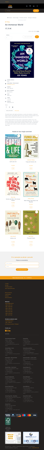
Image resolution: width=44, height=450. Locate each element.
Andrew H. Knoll (13, 159)
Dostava (7, 295)
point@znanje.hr (9, 408)
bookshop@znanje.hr (10, 342)
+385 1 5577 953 (8, 314)
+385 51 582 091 (8, 308)
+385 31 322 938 (9, 389)
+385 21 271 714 (9, 360)
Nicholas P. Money (31, 159)
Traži (36, 10)
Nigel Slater (31, 236)
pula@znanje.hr (27, 342)
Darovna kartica (8, 297)
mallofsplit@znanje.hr (28, 400)
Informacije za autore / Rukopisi (12, 324)
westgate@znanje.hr (28, 381)
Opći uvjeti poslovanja (10, 288)
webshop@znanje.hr (9, 303)
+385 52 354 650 (8, 313)
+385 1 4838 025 (9, 398)
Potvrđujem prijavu (22, 269)
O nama (6, 283)
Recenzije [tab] (17, 110)
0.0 (34, 31)
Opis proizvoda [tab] (9, 110)
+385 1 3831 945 (9, 406)
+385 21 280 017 (27, 398)
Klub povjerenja (8, 292)
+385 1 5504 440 (8, 306)
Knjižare (7, 1)
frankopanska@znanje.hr (11, 381)
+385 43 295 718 (8, 305)
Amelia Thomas (31, 198)
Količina (7, 35)
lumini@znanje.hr (27, 363)
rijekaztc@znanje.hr (28, 371)
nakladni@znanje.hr (9, 320)
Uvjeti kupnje (8, 294)
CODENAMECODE (35, 447)
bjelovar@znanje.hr (28, 390)
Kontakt (6, 285)
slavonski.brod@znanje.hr (29, 352)
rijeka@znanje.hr (9, 352)
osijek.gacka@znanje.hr (10, 390)
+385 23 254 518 (8, 309)
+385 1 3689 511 (8, 322)
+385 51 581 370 (27, 370)
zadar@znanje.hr (9, 371)
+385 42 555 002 (27, 361)
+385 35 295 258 (8, 311)
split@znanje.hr (9, 361)
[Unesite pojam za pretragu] (22, 10)
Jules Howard (13, 236)
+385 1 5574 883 (9, 379)
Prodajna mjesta (8, 286)
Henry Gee (13, 197)
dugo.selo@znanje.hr (10, 400)
